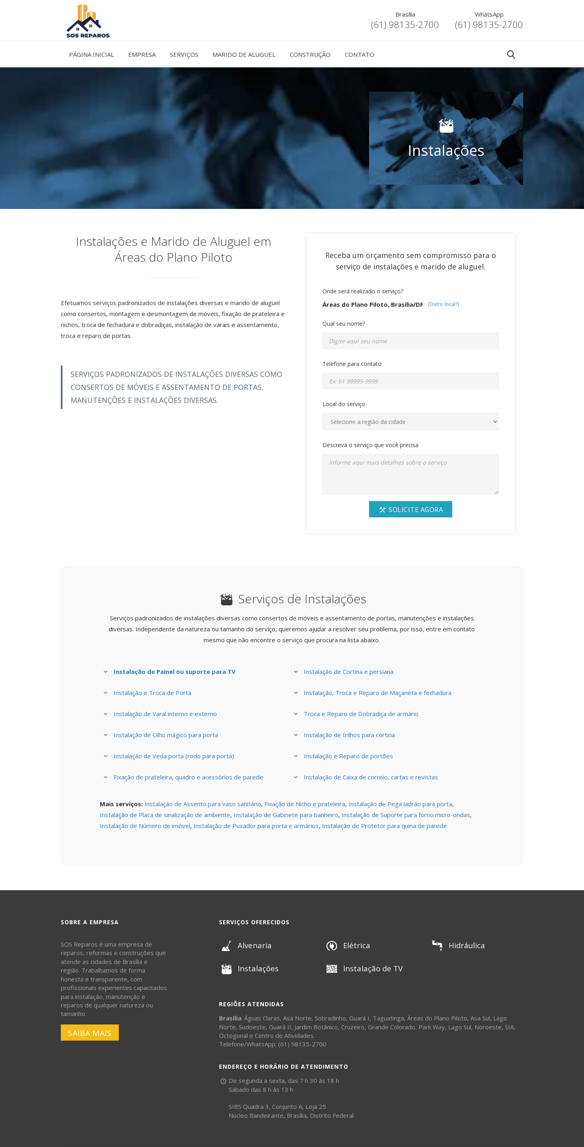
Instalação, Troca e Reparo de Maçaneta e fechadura (377, 693)
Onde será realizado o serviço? (362, 291)
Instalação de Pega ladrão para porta (400, 804)
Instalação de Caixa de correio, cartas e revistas (371, 777)
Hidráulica (457, 945)
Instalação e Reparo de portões (348, 756)
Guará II (280, 1027)
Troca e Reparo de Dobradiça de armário (361, 714)
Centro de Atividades (284, 1035)
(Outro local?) (443, 304)
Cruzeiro (353, 1027)
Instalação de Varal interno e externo (165, 714)
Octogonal (233, 1035)
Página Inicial (91, 54)
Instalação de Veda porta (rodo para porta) (174, 756)
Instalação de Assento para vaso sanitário (202, 804)
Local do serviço (343, 404)
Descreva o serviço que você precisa (370, 445)
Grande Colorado (391, 1027)
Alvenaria (244, 945)
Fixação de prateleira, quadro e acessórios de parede (188, 777)
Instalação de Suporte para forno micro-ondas (405, 815)
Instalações (248, 968)
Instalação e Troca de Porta (152, 693)
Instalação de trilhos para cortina (349, 735)
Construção (310, 54)
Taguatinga (388, 1018)
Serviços (184, 54)
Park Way (432, 1027)
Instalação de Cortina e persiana (348, 671)
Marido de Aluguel (244, 54)
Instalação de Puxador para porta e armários (256, 826)
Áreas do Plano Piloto (437, 1018)
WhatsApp (489, 14)
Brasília (405, 14)
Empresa (142, 54)
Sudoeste (252, 1027)
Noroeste (488, 1027)
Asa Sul (480, 1018)
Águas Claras (262, 1018)
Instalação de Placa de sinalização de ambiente (165, 815)
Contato (359, 54)
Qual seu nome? (343, 323)
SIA (509, 1027)
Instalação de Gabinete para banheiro (286, 815)
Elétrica (346, 945)
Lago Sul (459, 1027)
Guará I (359, 1018)
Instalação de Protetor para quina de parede (384, 826)
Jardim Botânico (316, 1027)
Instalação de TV (362, 968)
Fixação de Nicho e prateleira (304, 804)
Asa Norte (297, 1018)
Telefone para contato (352, 364)
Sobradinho (330, 1018)
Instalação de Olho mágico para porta (166, 735)
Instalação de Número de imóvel (145, 826)
